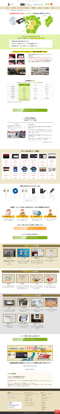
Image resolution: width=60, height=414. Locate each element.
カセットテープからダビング (29, 405)
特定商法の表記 (44, 407)
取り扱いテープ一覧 (28, 400)
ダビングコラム (44, 400)
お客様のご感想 (44, 398)
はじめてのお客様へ (28, 395)
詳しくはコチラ (9, 264)
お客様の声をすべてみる (47, 142)
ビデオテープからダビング (29, 402)
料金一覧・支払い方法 (28, 398)
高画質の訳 (43, 395)
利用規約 (43, 405)
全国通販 (43, 402)
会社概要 (43, 409)
